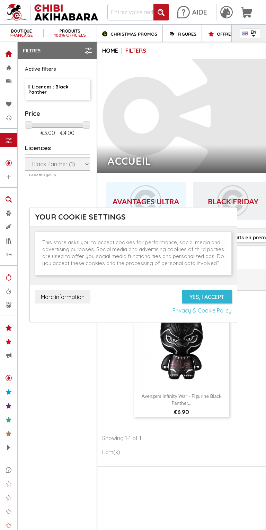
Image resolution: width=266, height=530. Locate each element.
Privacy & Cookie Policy (202, 310)
